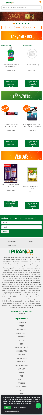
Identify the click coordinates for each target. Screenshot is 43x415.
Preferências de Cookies (12, 411)
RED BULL (21, 383)
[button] (14, 23)
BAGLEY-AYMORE (21, 333)
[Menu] (3, 3)
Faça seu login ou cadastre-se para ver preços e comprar (10, 84)
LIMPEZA (21, 369)
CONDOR (21, 355)
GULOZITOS (21, 362)
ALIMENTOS (21, 322)
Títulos (31, 241)
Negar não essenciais (20, 407)
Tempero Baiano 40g (32, 65)
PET (21, 376)
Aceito (7, 407)
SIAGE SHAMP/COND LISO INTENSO (10, 186)
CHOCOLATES (21, 351)
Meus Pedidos (12, 241)
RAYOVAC (21, 380)
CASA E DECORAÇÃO (21, 347)
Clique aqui (21, 313)
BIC (21, 344)
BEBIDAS (21, 337)
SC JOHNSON (21, 387)
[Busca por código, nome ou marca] (21, 7)
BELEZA (21, 340)
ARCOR (21, 326)
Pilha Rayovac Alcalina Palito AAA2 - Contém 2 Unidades (32, 125)
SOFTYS (22, 390)
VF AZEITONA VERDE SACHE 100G (32, 187)
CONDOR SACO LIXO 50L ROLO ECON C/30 (11, 125)
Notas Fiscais (12, 245)
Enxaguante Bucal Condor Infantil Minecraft (11, 65)
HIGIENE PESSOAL (21, 365)
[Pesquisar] (40, 7)
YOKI (21, 394)
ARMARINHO (21, 330)
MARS (21, 372)
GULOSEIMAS (21, 358)
